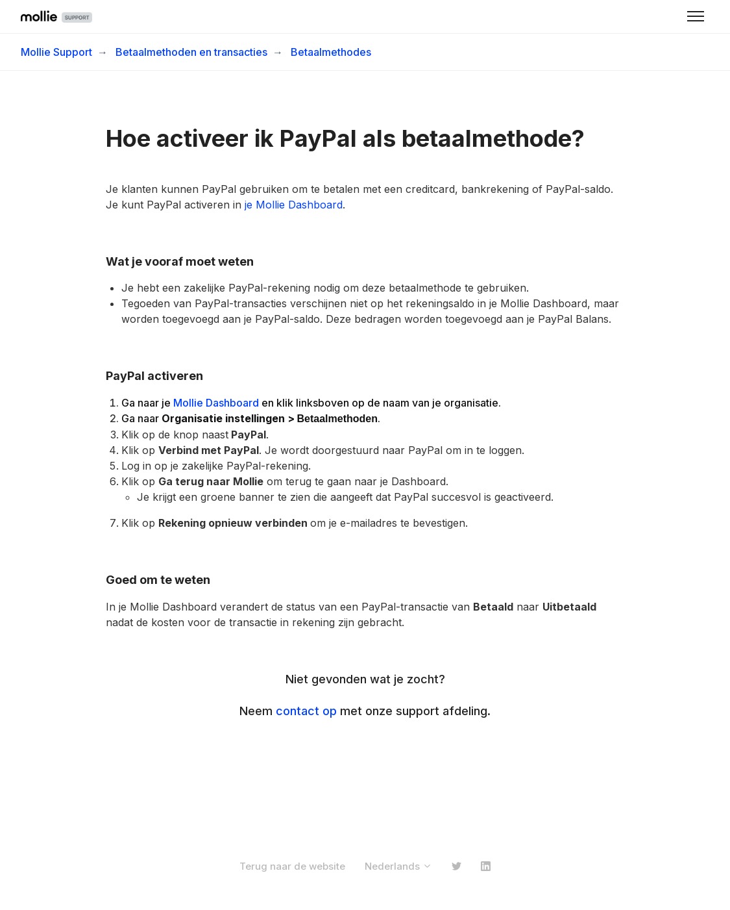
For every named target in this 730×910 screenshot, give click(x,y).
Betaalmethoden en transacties (191, 51)
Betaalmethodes (331, 51)
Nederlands (398, 866)
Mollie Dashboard (216, 402)
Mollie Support (56, 51)
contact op (306, 711)
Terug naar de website (292, 866)
